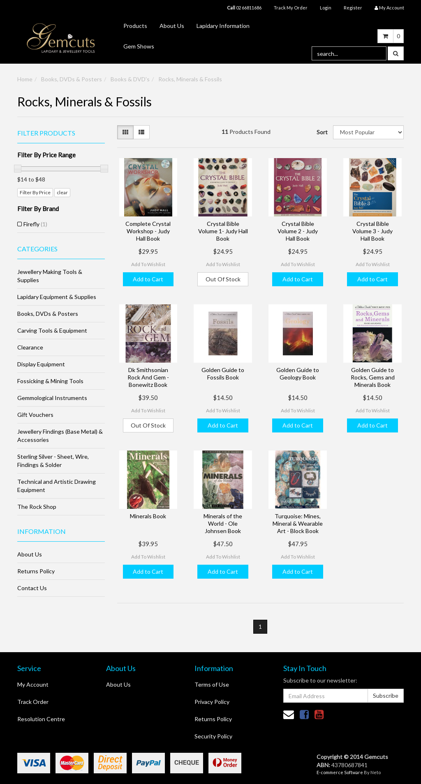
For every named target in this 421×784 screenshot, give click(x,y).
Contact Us (32, 587)
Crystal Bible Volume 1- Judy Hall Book (223, 231)
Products (135, 25)
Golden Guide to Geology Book (297, 373)
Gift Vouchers (35, 414)
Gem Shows (138, 46)
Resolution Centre (41, 718)
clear (62, 192)
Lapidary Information (223, 25)
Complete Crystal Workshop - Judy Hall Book (148, 231)
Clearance (30, 347)
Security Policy (213, 736)
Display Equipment (41, 364)
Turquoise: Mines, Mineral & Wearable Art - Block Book (298, 523)
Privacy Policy (211, 701)
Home (24, 79)
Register (353, 7)
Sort (322, 132)
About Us (172, 25)
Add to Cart (148, 279)
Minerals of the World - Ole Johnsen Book (223, 523)
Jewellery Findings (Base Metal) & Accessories (60, 435)
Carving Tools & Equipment (52, 330)
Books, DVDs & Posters (71, 79)
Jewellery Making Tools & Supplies (49, 275)
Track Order (33, 701)
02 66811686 (244, 7)
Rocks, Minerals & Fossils (190, 79)
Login (325, 7)
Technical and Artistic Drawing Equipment (56, 485)
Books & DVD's (130, 79)
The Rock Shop (36, 506)
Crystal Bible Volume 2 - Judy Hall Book (298, 231)
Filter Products (46, 133)
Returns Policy (36, 571)
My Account (33, 684)
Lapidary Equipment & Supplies (56, 296)
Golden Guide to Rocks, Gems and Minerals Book (373, 377)
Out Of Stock (223, 279)
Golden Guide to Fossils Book (222, 373)
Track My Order (291, 7)
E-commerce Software (340, 772)
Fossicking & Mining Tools (50, 380)
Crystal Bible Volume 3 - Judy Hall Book (372, 231)
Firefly (35, 224)
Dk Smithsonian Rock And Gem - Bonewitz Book (148, 377)
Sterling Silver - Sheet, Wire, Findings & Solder (53, 460)
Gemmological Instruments (52, 397)
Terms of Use (211, 684)
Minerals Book (148, 516)
